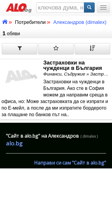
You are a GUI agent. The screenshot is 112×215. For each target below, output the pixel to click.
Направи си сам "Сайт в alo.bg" (70, 162)
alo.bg (14, 143)
